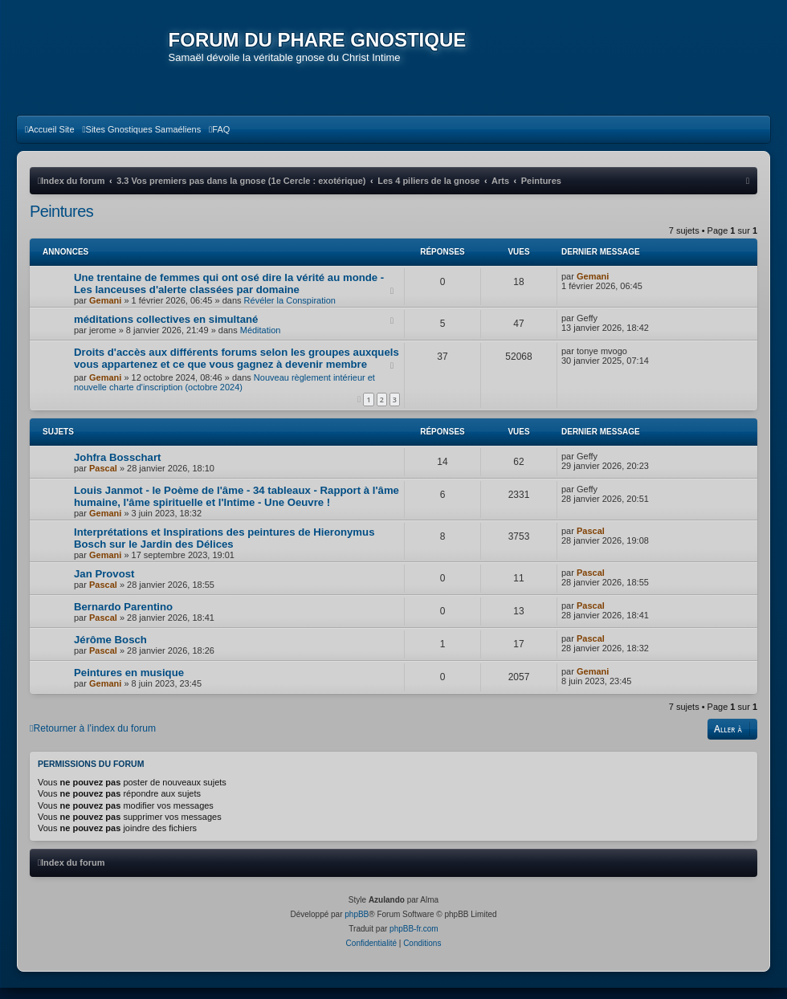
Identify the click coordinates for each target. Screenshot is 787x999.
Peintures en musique (129, 684)
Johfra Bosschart (117, 469)
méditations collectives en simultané (166, 330)
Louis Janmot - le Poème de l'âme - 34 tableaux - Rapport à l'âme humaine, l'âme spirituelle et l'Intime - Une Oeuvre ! (236, 507)
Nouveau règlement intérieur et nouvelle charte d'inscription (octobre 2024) (224, 393)
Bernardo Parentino (123, 618)
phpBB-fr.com (413, 940)
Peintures (61, 222)
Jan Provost (104, 585)
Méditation (260, 341)
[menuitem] (50, 140)
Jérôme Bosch (110, 651)
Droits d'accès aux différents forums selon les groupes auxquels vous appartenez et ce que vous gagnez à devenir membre (236, 369)
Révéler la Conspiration (290, 311)
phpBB (357, 925)
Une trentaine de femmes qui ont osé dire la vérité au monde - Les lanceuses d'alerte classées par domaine (229, 295)
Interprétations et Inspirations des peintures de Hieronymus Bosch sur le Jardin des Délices (224, 549)
